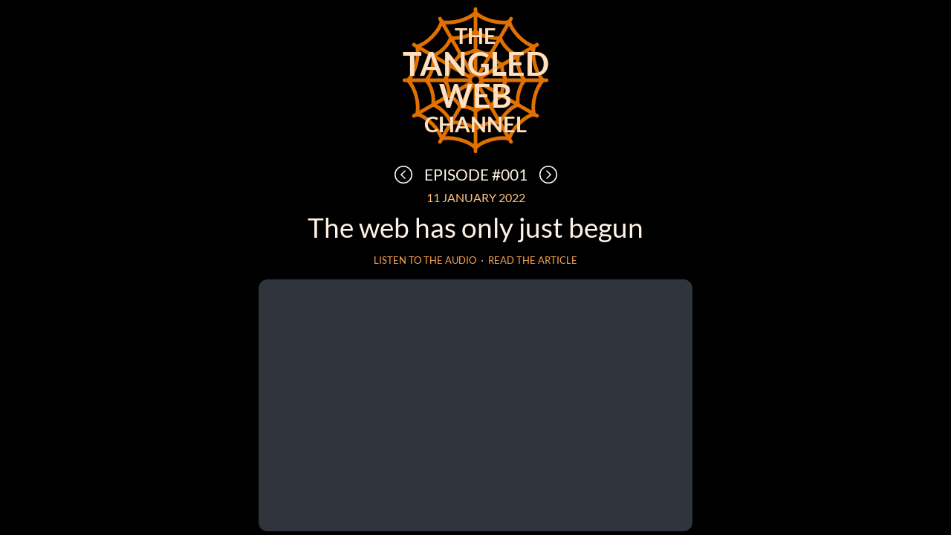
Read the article (532, 260)
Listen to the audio (425, 260)
